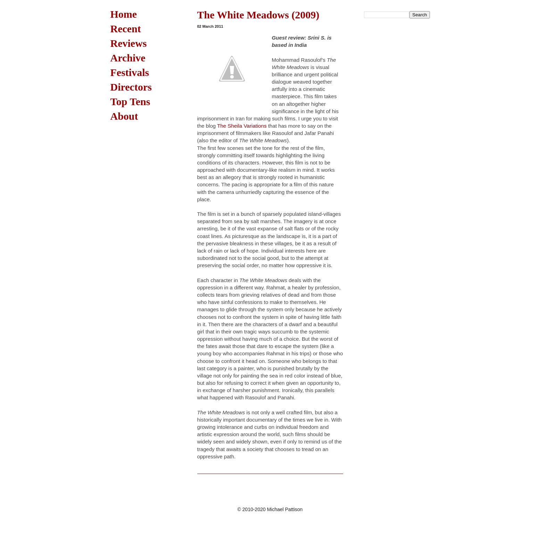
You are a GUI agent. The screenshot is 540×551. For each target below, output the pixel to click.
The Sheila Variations (242, 126)
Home (123, 14)
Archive (128, 57)
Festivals (129, 72)
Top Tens (130, 101)
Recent (125, 28)
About (124, 116)
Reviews (128, 43)
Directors (131, 87)
